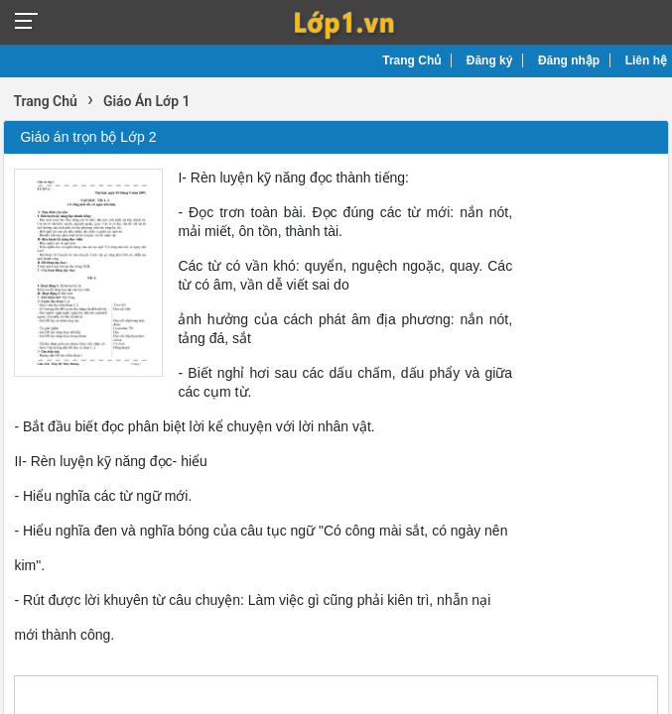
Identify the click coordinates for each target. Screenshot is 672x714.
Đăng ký (490, 60)
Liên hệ (646, 60)
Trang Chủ (411, 60)
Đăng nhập (569, 60)
